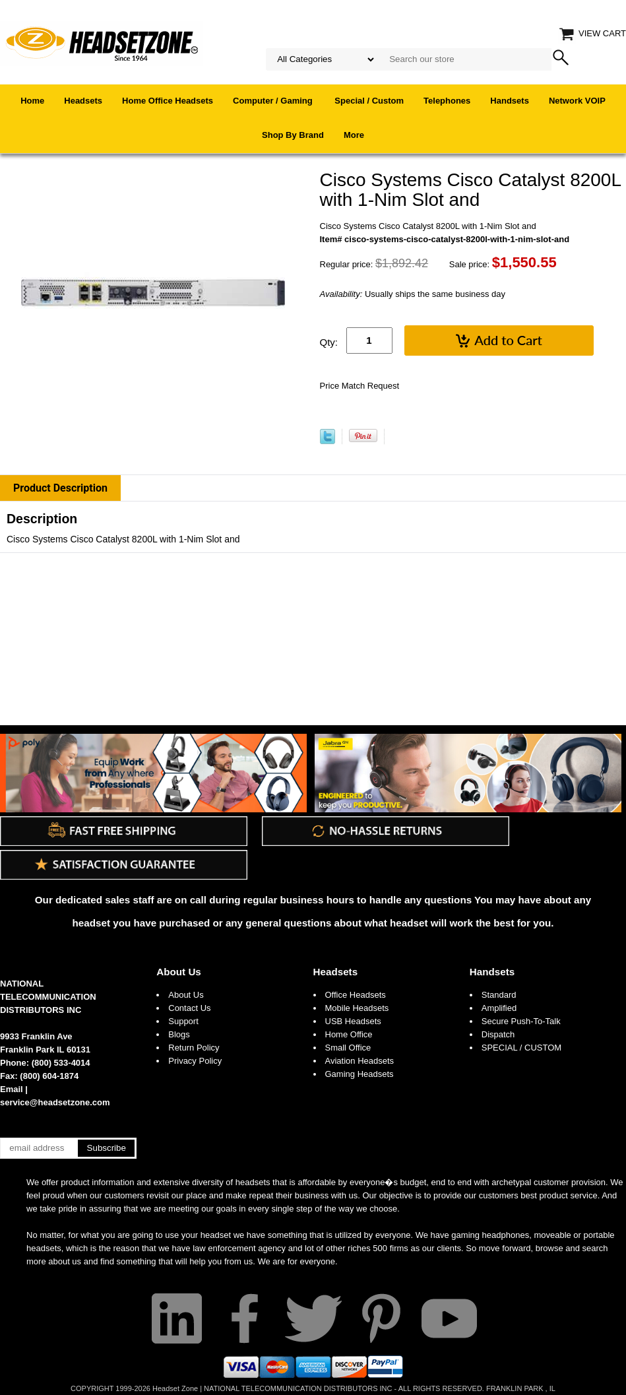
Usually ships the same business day (413, 294)
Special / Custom (369, 101)
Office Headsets (355, 995)
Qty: (329, 342)
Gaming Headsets (359, 1074)
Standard (499, 995)
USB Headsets (353, 1021)
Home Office (349, 1034)
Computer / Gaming (274, 101)
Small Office (348, 1048)
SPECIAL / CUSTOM (521, 1048)
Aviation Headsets (359, 1061)
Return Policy (193, 1048)
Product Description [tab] (60, 488)
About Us (178, 971)
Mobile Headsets (357, 1008)
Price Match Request (360, 386)
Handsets (509, 101)
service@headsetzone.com (55, 1102)
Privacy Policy (195, 1061)
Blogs (179, 1034)
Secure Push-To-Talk (521, 1021)
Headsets (83, 101)
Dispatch (498, 1034)
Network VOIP (577, 101)
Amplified (499, 1008)
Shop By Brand (293, 135)
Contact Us (189, 1008)
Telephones (446, 101)
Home (32, 101)
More (354, 135)
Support (183, 1021)
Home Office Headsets (167, 101)
